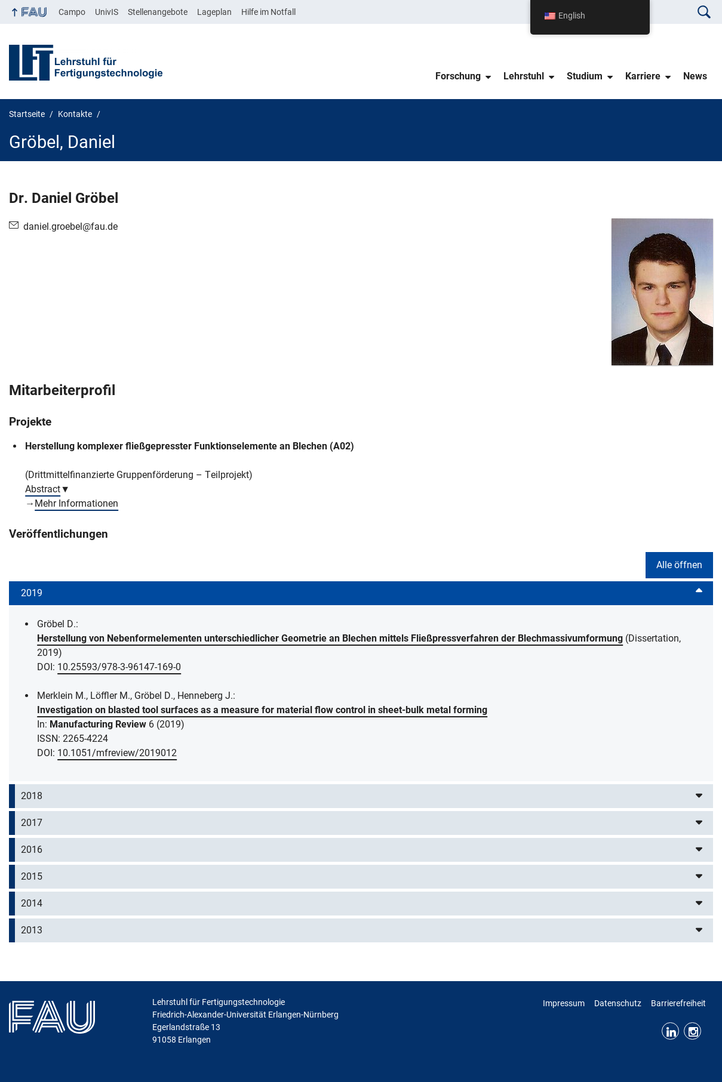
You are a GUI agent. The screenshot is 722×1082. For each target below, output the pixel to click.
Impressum (564, 1003)
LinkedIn (670, 1031)
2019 (31, 593)
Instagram (692, 1031)
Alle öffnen (679, 565)
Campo (72, 12)
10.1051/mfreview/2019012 (117, 753)
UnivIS (106, 12)
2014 (31, 903)
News (695, 76)
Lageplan (214, 12)
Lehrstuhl (523, 76)
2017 (31, 822)
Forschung (458, 76)
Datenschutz (617, 1003)
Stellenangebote (158, 12)
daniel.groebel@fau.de (70, 226)
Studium (585, 76)
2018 (31, 796)
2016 (31, 849)
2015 (31, 876)
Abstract (42, 489)
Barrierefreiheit (678, 1003)
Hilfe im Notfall (268, 12)
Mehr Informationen (76, 503)
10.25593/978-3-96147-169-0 (119, 667)
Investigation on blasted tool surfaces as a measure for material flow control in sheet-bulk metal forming (262, 710)
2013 (31, 930)
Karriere (642, 76)
